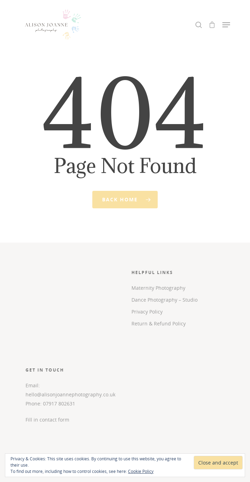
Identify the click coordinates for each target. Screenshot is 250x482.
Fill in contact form (47, 419)
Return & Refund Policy (158, 323)
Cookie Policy (140, 471)
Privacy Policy (147, 311)
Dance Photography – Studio (164, 299)
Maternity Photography (158, 288)
